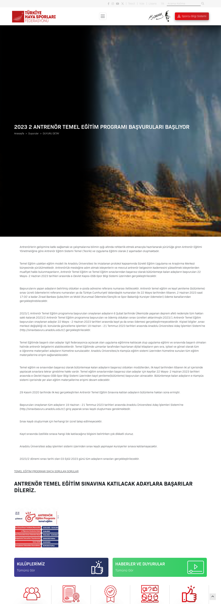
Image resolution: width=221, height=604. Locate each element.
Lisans (153, 3)
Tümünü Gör (26, 570)
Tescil (131, 3)
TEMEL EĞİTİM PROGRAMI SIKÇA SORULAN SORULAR (46, 471)
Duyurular (33, 133)
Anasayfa (19, 133)
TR (162, 3)
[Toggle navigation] (102, 16)
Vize (141, 3)
